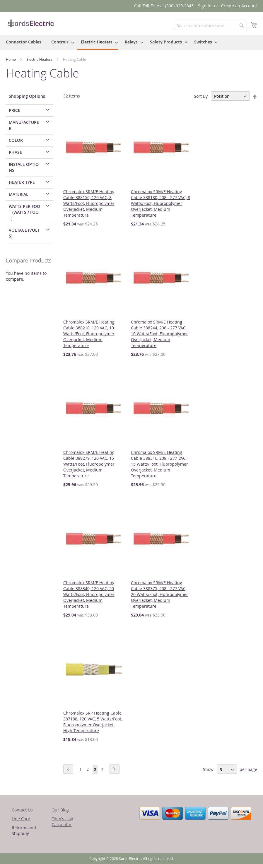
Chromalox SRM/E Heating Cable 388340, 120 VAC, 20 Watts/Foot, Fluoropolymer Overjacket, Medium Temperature (89, 594)
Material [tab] (18, 194)
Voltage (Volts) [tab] (24, 233)
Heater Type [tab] (22, 182)
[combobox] (210, 25)
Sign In (204, 6)
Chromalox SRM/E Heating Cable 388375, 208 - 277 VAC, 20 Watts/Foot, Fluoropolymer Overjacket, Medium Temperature (159, 594)
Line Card (21, 818)
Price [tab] (14, 110)
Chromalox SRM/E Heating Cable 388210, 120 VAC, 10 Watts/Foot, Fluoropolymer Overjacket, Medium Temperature (89, 333)
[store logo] (31, 23)
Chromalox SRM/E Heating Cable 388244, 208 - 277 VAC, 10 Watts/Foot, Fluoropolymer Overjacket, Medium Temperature (159, 333)
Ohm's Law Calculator (62, 821)
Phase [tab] (15, 152)
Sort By (201, 96)
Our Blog (60, 810)
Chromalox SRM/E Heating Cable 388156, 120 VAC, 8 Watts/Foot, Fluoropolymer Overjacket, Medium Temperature (89, 203)
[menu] (131, 42)
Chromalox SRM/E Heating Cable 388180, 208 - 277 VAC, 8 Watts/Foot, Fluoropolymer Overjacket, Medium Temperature (160, 203)
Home (11, 59)
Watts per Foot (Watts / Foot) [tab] (24, 212)
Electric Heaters (39, 59)
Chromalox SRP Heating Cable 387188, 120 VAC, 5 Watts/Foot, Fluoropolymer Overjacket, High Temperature (92, 721)
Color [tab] (16, 140)
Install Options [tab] (24, 167)
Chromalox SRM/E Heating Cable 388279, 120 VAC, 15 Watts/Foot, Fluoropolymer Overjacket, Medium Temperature (89, 464)
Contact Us (22, 810)
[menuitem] (23, 42)
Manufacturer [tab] (24, 125)
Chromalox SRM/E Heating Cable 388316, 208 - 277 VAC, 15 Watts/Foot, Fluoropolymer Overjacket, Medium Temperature (159, 464)
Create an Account (239, 6)
